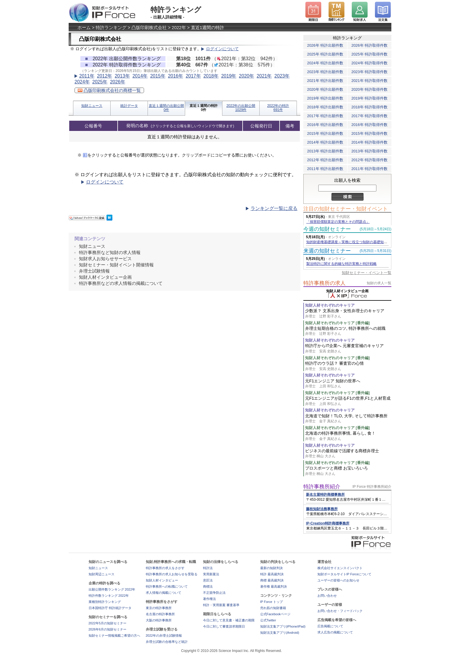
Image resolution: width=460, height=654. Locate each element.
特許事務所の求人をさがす (165, 568)
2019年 (228, 75)
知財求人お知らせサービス (105, 258)
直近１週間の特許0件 (204, 108)
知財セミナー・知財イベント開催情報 (116, 264)
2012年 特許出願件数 (325, 160)
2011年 (86, 75)
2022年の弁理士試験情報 (164, 635)
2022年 (179, 27)
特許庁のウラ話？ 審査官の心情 (348, 366)
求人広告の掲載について (335, 632)
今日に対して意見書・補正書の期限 (229, 620)
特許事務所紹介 (321, 487)
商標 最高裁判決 (272, 580)
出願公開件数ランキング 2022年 (112, 589)
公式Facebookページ (275, 614)
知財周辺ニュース (101, 574)
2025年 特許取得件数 (369, 54)
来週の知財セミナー (327, 251)
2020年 (246, 75)
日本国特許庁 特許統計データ (110, 608)
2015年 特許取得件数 (369, 133)
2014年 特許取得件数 (369, 142)
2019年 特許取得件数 (369, 98)
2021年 (264, 75)
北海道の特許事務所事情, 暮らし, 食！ (348, 436)
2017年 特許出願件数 (325, 116)
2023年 (282, 75)
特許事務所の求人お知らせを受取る (171, 574)
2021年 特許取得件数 (369, 80)
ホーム (84, 27)
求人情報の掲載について (163, 592)
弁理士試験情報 (94, 270)
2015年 (157, 75)
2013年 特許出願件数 (325, 151)
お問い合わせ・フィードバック (340, 611)
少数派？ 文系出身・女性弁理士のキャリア (348, 313)
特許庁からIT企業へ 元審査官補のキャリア (348, 348)
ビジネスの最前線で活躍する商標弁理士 (348, 453)
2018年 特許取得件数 (369, 107)
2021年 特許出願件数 (325, 80)
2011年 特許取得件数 (369, 169)
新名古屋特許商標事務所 (325, 494)
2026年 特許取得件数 (369, 45)
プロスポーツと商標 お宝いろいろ (348, 471)
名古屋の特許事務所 (160, 614)
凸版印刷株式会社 (149, 27)
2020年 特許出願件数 (325, 89)
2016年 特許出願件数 (325, 124)
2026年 (117, 81)
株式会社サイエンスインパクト (340, 568)
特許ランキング (111, 27)
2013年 (122, 75)
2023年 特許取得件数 (369, 72)
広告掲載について (330, 626)
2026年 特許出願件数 (325, 45)
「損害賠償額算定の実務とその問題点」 (338, 222)
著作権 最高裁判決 (273, 586)
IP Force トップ (271, 601)
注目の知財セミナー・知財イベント (345, 209)
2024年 (82, 81)
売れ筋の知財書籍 (273, 608)
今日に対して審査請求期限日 (224, 626)
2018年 (211, 75)
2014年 (140, 75)
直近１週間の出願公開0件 (166, 108)
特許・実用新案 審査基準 (221, 605)
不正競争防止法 (214, 592)
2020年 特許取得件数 (369, 89)
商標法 (208, 586)
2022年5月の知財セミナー (108, 623)
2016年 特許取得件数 (369, 124)
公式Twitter (268, 620)
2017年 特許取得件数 (369, 116)
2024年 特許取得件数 (369, 63)
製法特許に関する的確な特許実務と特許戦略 (341, 264)
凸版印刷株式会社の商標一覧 (109, 90)
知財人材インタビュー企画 (105, 277)
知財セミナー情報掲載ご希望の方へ (114, 635)
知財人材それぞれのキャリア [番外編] (337, 323)
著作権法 (209, 599)
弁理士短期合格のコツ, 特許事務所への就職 (348, 331)
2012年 (104, 75)
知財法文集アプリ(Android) (279, 632)
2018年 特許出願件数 (325, 107)
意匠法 (208, 580)
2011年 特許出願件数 (325, 169)
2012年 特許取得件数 (369, 160)
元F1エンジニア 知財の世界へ (348, 384)
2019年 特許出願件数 (325, 98)
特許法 (208, 568)
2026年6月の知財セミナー (108, 629)
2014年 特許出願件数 (325, 142)
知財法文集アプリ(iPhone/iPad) (283, 626)
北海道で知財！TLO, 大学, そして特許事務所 (348, 418)
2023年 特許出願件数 (325, 72)
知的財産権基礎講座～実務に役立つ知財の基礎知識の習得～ (353, 242)
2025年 (99, 81)
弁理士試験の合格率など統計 (167, 641)
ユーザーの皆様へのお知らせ (338, 580)
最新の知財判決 (271, 568)
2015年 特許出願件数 (325, 133)
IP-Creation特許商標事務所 (327, 523)
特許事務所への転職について (167, 586)
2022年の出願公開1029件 (241, 108)
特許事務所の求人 (324, 283)
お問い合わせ (327, 595)
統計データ (129, 106)
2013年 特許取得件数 (369, 151)
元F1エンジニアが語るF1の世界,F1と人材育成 (348, 401)
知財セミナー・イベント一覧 (366, 272)
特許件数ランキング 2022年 (109, 595)
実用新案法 (211, 574)
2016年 (175, 75)
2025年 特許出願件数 (325, 54)
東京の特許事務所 (159, 608)
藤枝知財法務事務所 (322, 509)
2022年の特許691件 (278, 108)
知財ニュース (91, 106)
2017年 (193, 75)
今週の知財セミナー (327, 229)
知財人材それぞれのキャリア (330, 305)
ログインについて (222, 49)
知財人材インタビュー (162, 580)
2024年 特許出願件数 (325, 63)
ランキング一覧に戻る (274, 208)
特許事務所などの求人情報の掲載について (121, 283)
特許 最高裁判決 (272, 574)
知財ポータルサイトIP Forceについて (344, 574)
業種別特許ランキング (105, 601)
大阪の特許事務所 (159, 620)
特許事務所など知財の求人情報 (110, 252)
